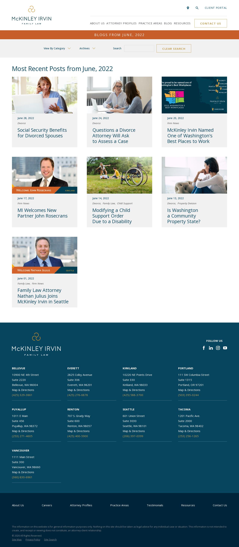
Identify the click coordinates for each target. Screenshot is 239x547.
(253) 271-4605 (22, 436)
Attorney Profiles (81, 505)
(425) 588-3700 (133, 395)
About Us (18, 505)
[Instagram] (218, 348)
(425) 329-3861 (22, 395)
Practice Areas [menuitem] (150, 23)
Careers (47, 505)
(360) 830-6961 (22, 477)
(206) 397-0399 (133, 436)
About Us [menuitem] (97, 23)
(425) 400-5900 (77, 436)
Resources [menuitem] (182, 23)
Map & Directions (23, 390)
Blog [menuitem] (168, 23)
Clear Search (173, 48)
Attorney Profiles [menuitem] (121, 23)
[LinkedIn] (211, 348)
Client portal (216, 8)
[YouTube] (225, 348)
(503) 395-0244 (188, 395)
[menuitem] (17, 540)
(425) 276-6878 (77, 395)
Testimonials (155, 505)
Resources (188, 505)
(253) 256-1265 (188, 436)
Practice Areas (119, 505)
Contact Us (210, 23)
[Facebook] (204, 348)
